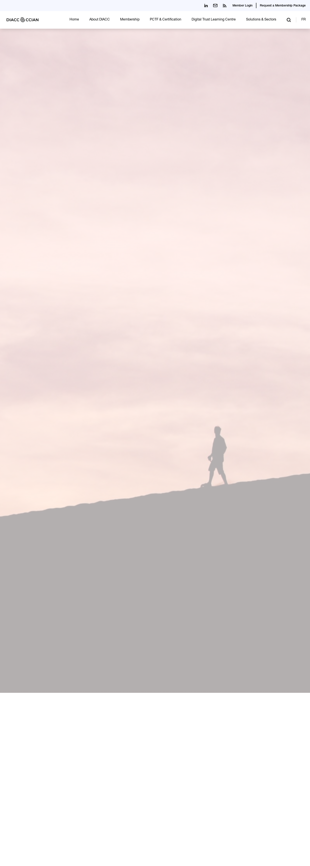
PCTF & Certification (165, 20)
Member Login (242, 5)
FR (303, 20)
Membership (130, 20)
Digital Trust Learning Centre (214, 20)
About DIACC (99, 20)
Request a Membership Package (283, 5)
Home (74, 20)
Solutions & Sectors (261, 20)
